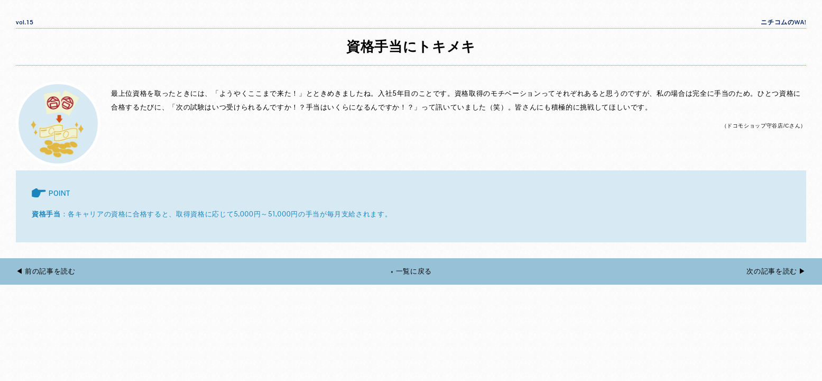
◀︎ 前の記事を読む (46, 271)
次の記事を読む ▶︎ (776, 271)
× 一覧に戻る (411, 271)
